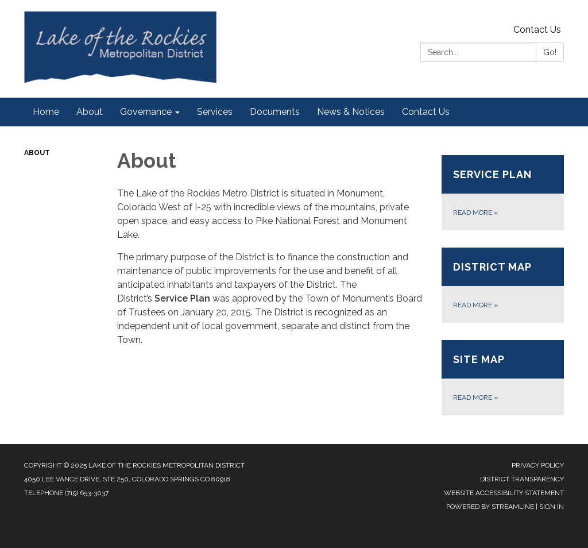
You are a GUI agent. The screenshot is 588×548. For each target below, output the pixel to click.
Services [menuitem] (215, 111)
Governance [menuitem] (146, 111)
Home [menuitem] (46, 111)
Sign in (551, 507)
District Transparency (522, 479)
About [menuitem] (89, 111)
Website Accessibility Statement (504, 493)
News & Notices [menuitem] (351, 111)
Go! (549, 52)
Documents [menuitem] (275, 111)
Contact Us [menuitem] (426, 111)
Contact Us (537, 29)
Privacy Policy (538, 465)
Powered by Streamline (490, 507)
